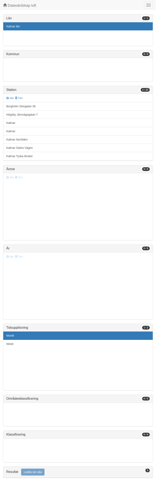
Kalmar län (13, 26)
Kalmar (10, 123)
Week (10, 344)
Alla (10, 98)
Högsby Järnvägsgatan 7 (22, 114)
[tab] (78, 472)
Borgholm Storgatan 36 (21, 106)
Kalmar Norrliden (17, 139)
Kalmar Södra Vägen (19, 147)
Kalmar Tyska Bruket (19, 156)
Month (10, 335)
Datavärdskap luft (19, 5)
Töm (19, 98)
